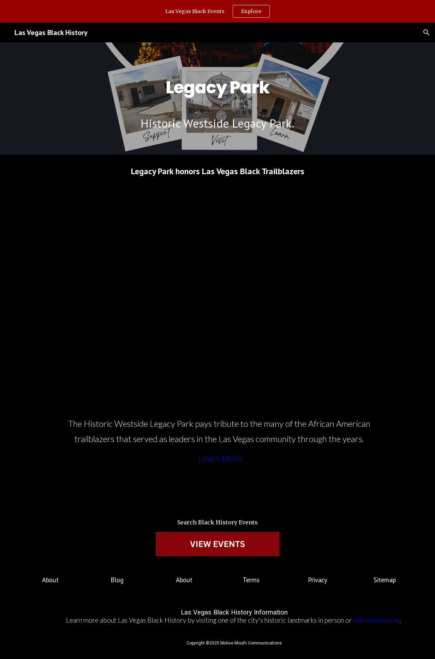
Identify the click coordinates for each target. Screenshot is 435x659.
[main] (217, 82)
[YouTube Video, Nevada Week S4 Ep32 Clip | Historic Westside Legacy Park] (217, 296)
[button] (426, 32)
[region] (217, 11)
